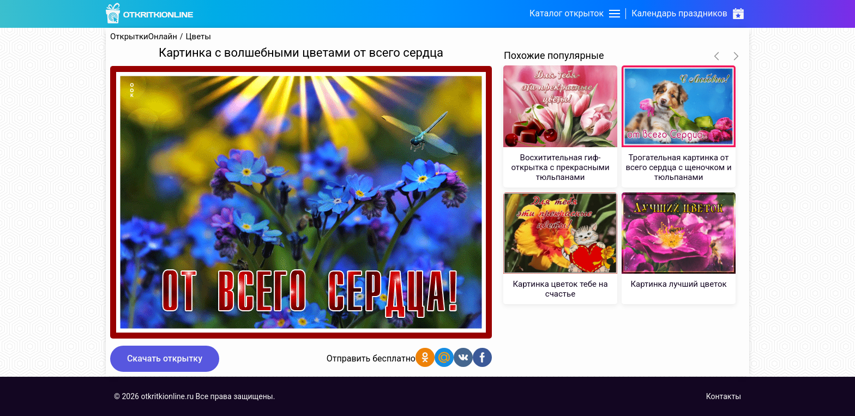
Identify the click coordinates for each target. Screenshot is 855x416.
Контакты (723, 396)
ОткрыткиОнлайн (143, 36)
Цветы (198, 36)
